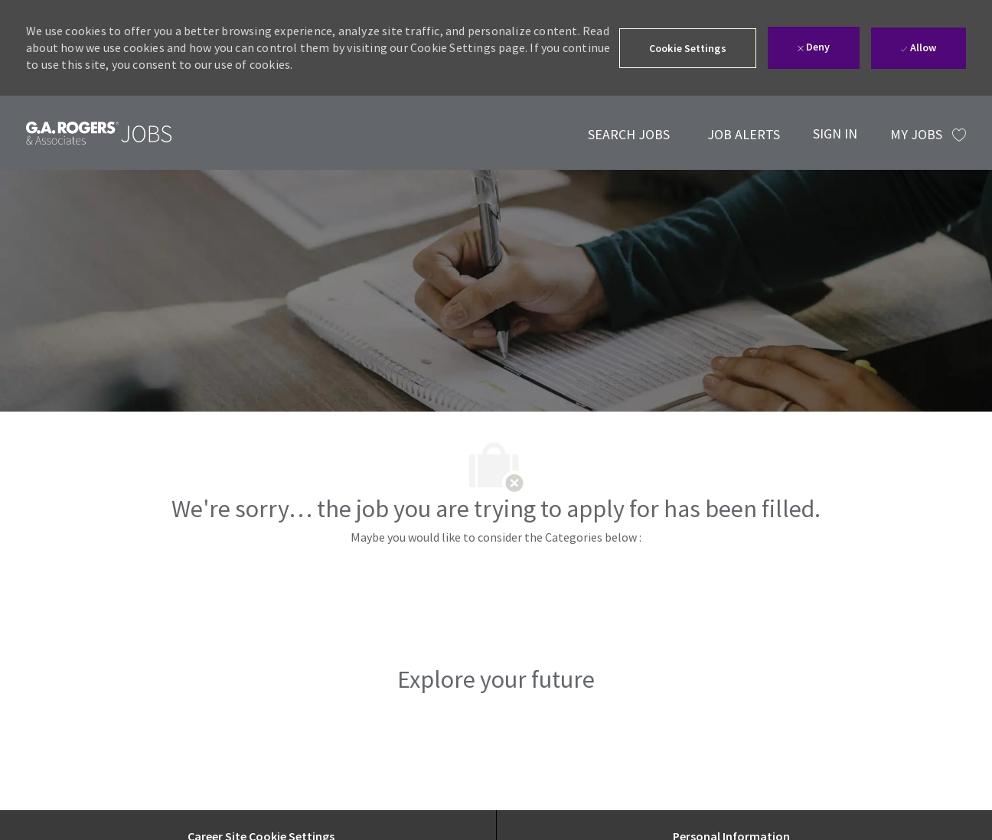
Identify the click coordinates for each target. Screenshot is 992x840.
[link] (98, 133)
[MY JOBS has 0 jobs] (928, 134)
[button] (687, 48)
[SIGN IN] (835, 132)
